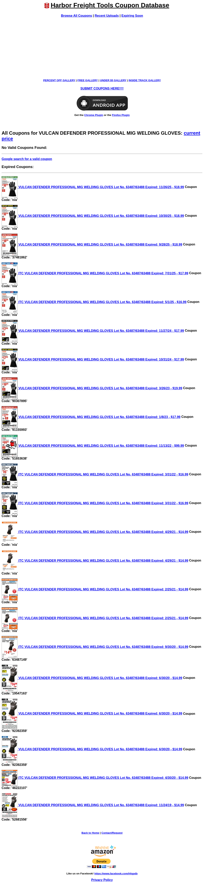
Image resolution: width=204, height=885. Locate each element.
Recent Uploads (107, 15)
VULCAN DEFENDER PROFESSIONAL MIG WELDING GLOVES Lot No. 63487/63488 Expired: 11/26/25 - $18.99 (93, 187)
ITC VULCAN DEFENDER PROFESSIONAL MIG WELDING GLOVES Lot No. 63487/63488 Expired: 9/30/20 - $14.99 (95, 647)
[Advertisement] (102, 48)
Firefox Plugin (121, 115)
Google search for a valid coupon (27, 159)
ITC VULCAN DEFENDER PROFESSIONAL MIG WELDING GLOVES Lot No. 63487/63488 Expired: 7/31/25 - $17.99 (95, 273)
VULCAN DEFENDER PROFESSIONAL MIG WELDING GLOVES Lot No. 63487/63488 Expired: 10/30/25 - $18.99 (93, 216)
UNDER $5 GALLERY (113, 80)
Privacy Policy (102, 880)
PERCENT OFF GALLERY (59, 80)
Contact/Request (112, 832)
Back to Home (90, 832)
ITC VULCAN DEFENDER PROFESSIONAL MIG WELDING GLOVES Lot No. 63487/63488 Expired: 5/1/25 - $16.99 (94, 302)
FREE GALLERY (87, 80)
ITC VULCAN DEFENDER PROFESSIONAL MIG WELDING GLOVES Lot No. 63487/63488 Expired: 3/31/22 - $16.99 (95, 474)
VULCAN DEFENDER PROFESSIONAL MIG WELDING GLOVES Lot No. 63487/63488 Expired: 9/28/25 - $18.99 (92, 244)
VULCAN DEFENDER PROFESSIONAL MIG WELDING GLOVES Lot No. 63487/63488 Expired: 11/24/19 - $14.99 (93, 805)
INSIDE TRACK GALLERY (145, 80)
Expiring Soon (132, 15)
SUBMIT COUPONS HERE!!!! (102, 88)
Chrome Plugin (93, 115)
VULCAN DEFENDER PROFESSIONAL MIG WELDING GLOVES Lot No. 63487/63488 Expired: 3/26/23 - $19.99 (92, 388)
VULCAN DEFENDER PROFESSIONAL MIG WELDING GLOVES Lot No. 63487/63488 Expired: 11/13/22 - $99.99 (93, 445)
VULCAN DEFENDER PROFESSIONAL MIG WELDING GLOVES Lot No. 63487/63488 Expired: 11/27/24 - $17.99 (93, 330)
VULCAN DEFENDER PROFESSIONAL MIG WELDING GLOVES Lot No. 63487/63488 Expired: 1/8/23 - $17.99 (91, 417)
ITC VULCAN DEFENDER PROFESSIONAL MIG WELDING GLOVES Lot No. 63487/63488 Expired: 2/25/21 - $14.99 (95, 589)
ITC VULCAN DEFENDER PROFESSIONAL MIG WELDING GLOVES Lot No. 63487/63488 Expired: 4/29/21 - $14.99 (95, 532)
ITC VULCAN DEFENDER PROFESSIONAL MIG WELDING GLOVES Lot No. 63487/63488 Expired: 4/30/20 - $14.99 (95, 777)
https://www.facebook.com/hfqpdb (115, 873)
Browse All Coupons (76, 15)
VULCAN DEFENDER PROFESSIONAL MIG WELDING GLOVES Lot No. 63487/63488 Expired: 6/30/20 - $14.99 (92, 678)
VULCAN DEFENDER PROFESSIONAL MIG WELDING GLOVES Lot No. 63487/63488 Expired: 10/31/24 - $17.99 (93, 359)
